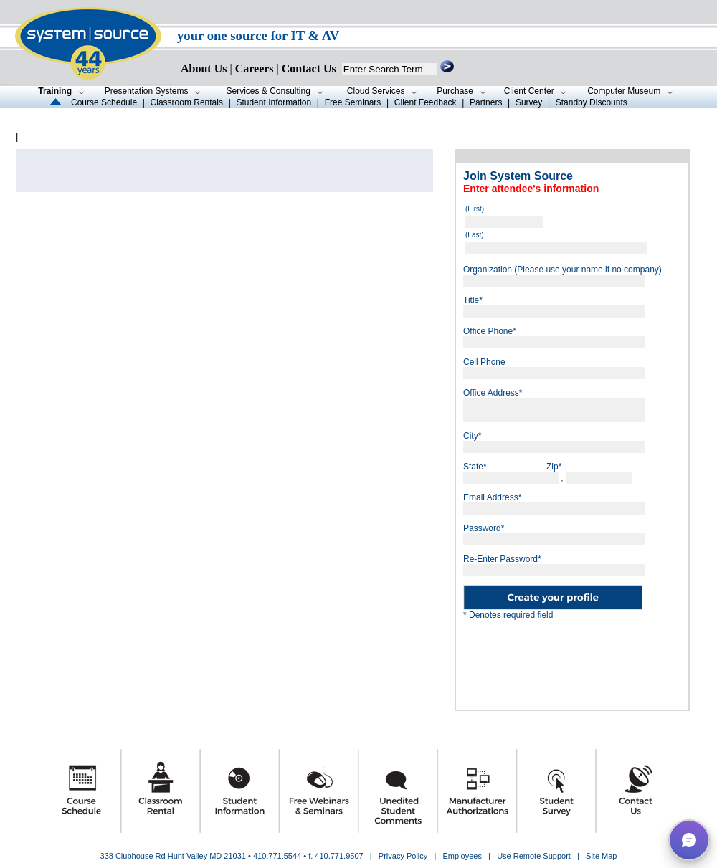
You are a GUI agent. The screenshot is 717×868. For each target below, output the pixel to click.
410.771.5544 (277, 856)
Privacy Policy (404, 856)
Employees (462, 856)
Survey (529, 102)
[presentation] (572, 659)
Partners (486, 102)
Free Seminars (353, 102)
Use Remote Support (534, 856)
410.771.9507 (339, 856)
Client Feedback (425, 102)
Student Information (273, 102)
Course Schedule (104, 102)
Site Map (601, 856)
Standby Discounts (591, 102)
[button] (689, 840)
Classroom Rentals (187, 102)
